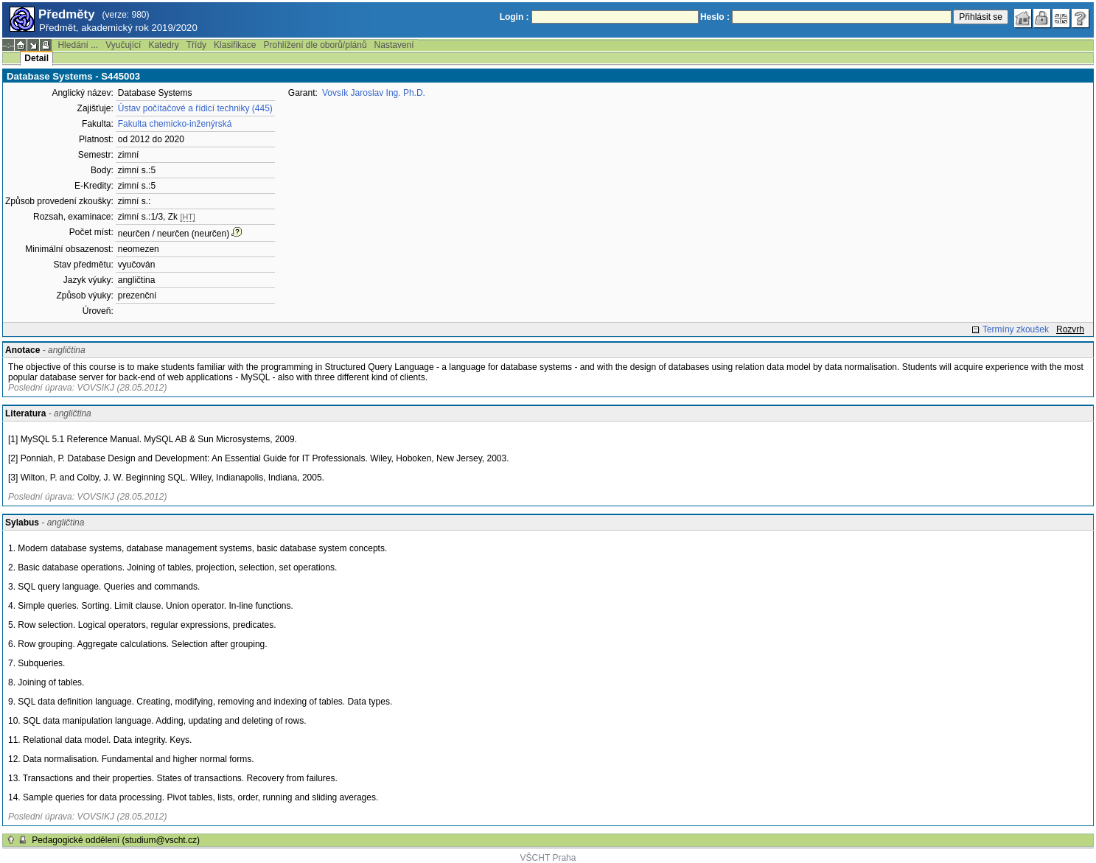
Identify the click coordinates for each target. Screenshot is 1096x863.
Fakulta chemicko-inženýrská (175, 124)
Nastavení (394, 45)
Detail (36, 58)
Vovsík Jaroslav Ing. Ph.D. (373, 93)
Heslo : (715, 17)
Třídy (196, 45)
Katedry (163, 45)
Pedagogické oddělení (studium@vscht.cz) (116, 840)
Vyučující (123, 45)
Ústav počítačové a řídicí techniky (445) (195, 108)
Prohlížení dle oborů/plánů (314, 45)
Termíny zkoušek (1015, 329)
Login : (514, 17)
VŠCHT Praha (548, 858)
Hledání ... (77, 45)
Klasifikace (235, 45)
